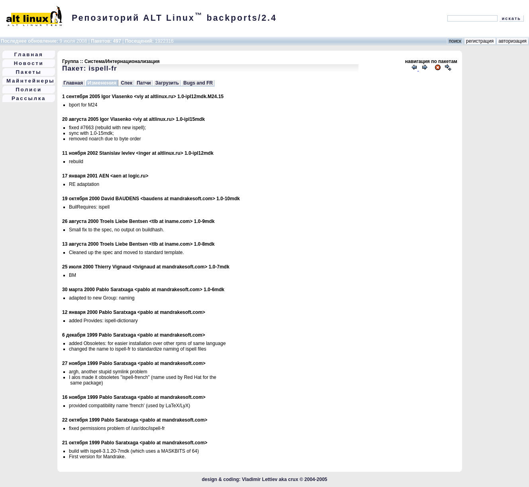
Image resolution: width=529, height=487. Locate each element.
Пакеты (29, 72)
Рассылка (29, 98)
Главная (28, 54)
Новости (29, 63)
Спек (127, 83)
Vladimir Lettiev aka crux (270, 479)
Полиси (29, 90)
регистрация (480, 41)
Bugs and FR (198, 83)
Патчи (144, 83)
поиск (454, 41)
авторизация (512, 41)
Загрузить (167, 83)
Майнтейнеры (30, 81)
